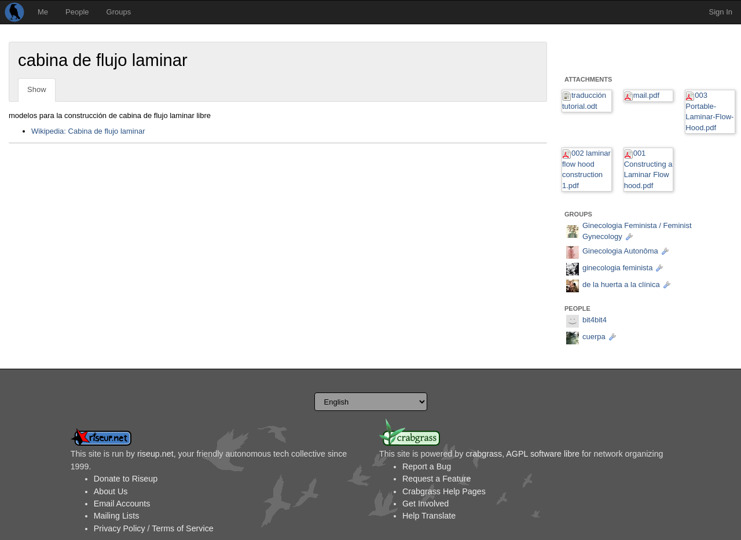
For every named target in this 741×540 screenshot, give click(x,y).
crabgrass (483, 453)
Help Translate (429, 515)
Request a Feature (436, 478)
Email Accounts (122, 503)
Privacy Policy (119, 528)
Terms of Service (182, 528)
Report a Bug (426, 466)
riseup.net (155, 453)
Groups (119, 12)
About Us (111, 491)
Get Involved (425, 503)
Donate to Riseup (125, 478)
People (77, 12)
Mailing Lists (117, 515)
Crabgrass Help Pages (444, 491)
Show (36, 89)
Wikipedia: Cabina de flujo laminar (88, 131)
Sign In (720, 12)
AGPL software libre (542, 453)
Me (43, 12)
